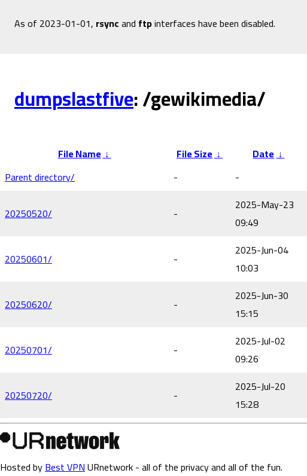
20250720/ (28, 395)
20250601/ (28, 259)
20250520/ (28, 213)
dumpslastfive (73, 99)
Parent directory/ (40, 177)
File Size (194, 154)
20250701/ (28, 350)
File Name (79, 154)
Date (263, 154)
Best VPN (65, 467)
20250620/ (28, 304)
